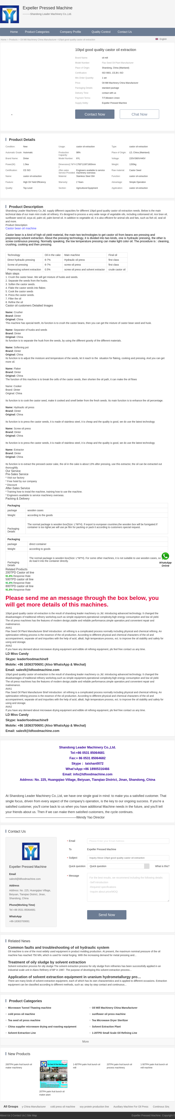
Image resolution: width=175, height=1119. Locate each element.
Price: (78, 83)
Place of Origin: (82, 68)
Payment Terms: (83, 98)
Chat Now (139, 114)
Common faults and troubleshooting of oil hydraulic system (58, 947)
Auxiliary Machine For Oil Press (135, 1106)
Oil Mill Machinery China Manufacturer (38, 39)
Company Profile (72, 31)
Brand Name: (81, 58)
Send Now (107, 915)
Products (13, 39)
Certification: (81, 73)
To (70, 849)
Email (70, 841)
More (85, 1041)
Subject (71, 858)
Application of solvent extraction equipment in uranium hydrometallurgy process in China (75, 977)
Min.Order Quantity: (84, 78)
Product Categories (39, 31)
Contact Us (125, 31)
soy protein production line (98, 1106)
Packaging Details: (84, 88)
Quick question (77, 866)
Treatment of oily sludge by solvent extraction (47, 962)
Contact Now (95, 114)
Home (14, 31)
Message (72, 876)
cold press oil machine (66, 1106)
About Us (5, 1115)
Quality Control (101, 31)
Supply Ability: (82, 103)
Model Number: (82, 63)
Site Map (32, 1115)
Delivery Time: (82, 93)
